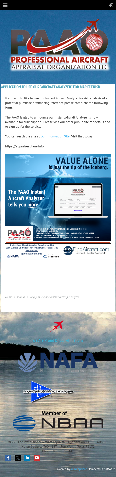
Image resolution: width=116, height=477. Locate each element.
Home (8, 297)
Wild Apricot (79, 469)
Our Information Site (55, 136)
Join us (21, 297)
